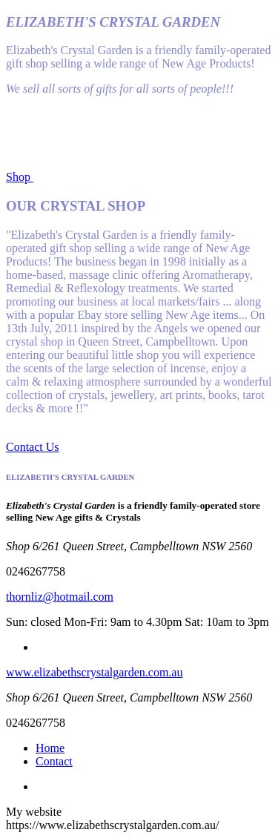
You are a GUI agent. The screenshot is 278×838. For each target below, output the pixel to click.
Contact (54, 761)
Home (50, 748)
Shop (19, 177)
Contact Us (32, 447)
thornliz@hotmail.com (59, 596)
